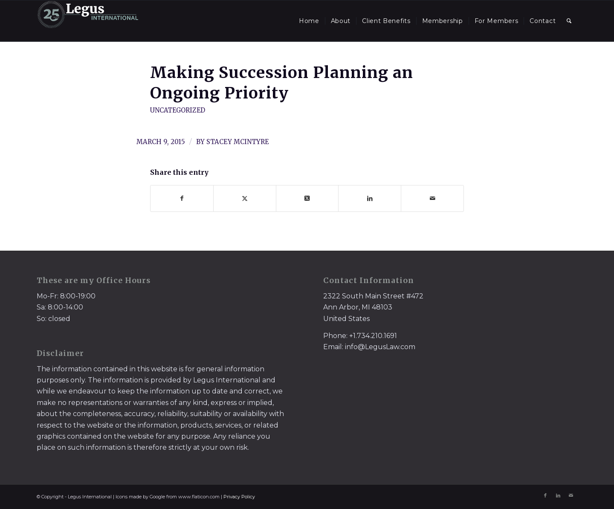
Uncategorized (177, 110)
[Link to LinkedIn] (558, 495)
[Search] (569, 20)
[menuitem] (309, 20)
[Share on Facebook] (182, 198)
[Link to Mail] (571, 495)
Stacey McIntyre (237, 142)
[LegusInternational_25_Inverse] (88, 20)
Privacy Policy (239, 497)
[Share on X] (245, 198)
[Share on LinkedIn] (370, 198)
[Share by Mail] (432, 198)
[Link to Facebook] (545, 495)
